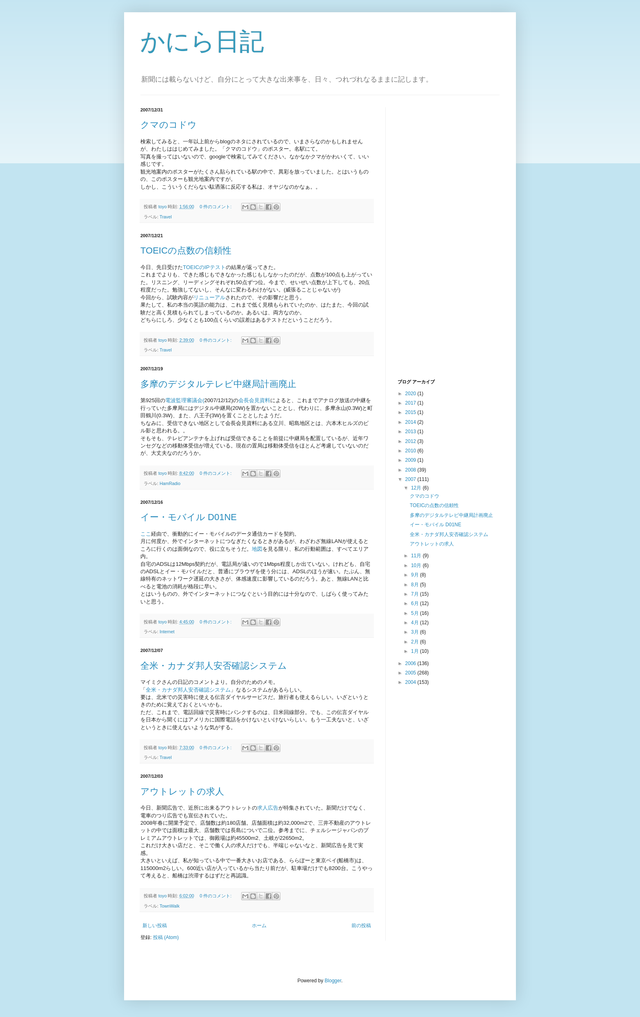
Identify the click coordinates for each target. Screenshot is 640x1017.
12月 (417, 488)
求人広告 (267, 808)
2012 (411, 441)
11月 (417, 556)
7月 (415, 594)
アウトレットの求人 (182, 791)
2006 (411, 663)
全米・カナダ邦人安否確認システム (213, 666)
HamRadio (170, 483)
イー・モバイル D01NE (188, 517)
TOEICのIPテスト (204, 267)
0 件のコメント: (216, 206)
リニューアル (209, 297)
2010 (411, 451)
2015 (411, 412)
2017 (411, 403)
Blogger (332, 981)
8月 (415, 585)
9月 (415, 575)
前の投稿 (361, 925)
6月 (415, 603)
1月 (415, 651)
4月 (415, 622)
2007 (411, 479)
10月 (417, 565)
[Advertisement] (430, 242)
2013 (411, 431)
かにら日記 (202, 41)
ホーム (259, 925)
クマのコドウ (168, 125)
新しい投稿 (154, 925)
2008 (411, 470)
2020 (411, 393)
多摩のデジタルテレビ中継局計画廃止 (218, 384)
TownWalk (170, 906)
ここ (145, 534)
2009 (411, 460)
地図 (257, 549)
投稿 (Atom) (166, 937)
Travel (166, 216)
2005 (411, 673)
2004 (411, 682)
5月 (415, 613)
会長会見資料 (254, 400)
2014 (411, 422)
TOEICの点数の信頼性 (185, 250)
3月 (415, 632)
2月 (415, 642)
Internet (167, 631)
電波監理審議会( (184, 400)
